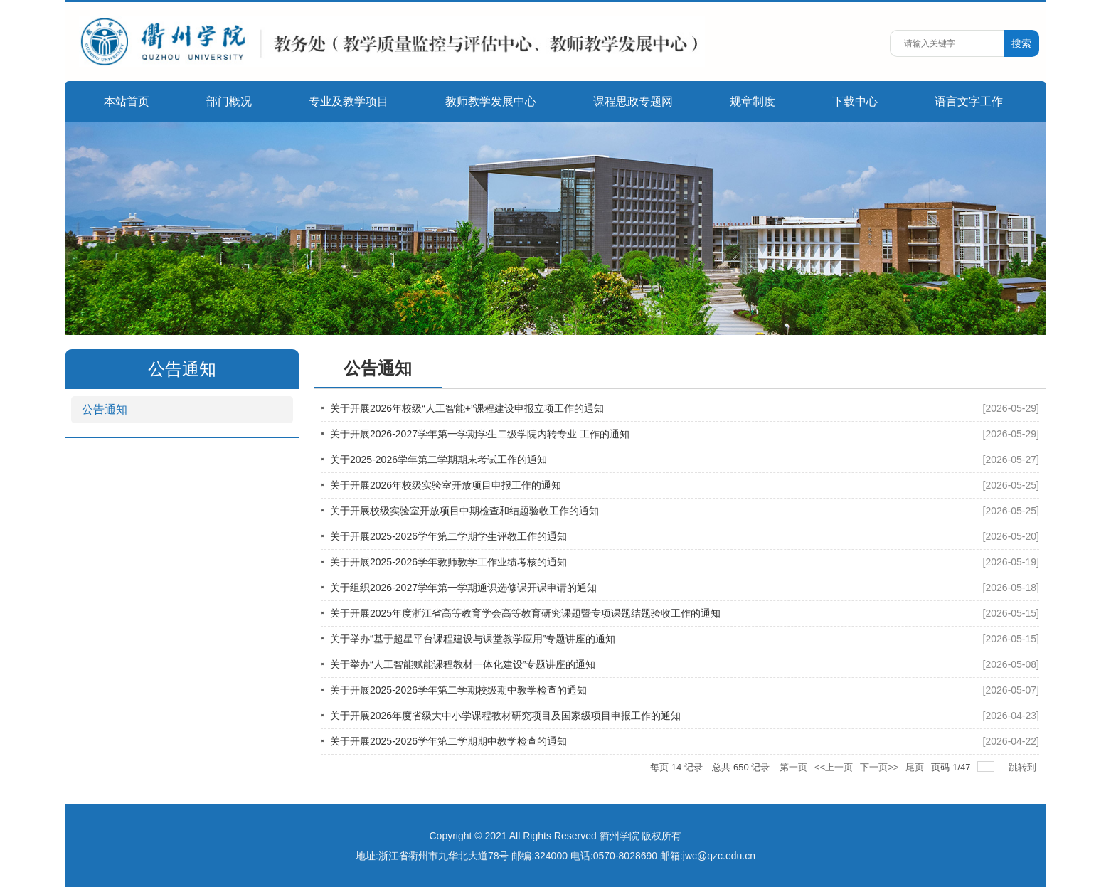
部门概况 (229, 101)
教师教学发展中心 (490, 101)
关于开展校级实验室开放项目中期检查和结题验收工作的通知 (464, 510)
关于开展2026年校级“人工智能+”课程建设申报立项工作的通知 (467, 408)
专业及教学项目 (348, 101)
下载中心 (855, 101)
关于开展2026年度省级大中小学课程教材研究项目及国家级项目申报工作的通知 (505, 715)
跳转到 (1024, 767)
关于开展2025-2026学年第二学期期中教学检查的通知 (448, 741)
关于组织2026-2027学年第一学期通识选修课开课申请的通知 (463, 587)
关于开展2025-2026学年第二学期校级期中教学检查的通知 (458, 690)
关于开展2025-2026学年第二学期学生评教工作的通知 (448, 536)
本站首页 (126, 101)
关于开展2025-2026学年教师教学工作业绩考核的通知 (448, 562)
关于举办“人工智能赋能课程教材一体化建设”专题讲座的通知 (462, 664)
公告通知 (104, 409)
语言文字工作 (969, 101)
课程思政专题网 (633, 101)
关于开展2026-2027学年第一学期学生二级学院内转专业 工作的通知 (479, 434)
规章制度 (752, 101)
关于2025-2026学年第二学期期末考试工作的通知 (438, 459)
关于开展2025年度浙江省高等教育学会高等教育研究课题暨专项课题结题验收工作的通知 (525, 613)
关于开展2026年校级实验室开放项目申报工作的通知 (445, 485)
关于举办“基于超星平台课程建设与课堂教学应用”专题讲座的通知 (472, 638)
